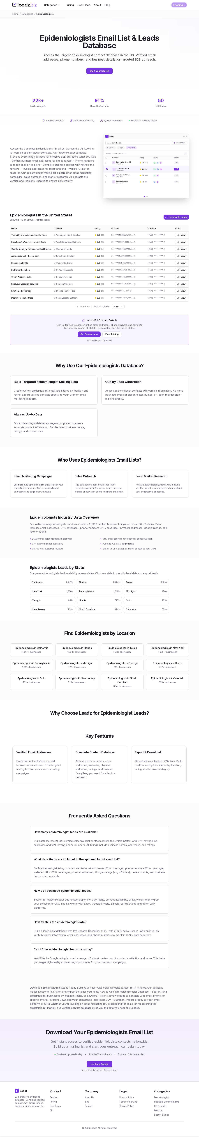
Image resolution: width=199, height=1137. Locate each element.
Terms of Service (128, 1101)
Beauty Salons (161, 1114)
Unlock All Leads (176, 217)
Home (15, 14)
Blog (107, 5)
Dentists (158, 1110)
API (51, 1110)
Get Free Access (89, 334)
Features (54, 1097)
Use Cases (84, 5)
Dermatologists (161, 1097)
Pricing (70, 5)
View (181, 235)
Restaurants (160, 1106)
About (97, 5)
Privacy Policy (126, 1097)
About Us (89, 1097)
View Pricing (112, 334)
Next (118, 306)
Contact (89, 1106)
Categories (52, 5)
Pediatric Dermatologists (166, 1101)
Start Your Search (99, 71)
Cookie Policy (126, 1106)
